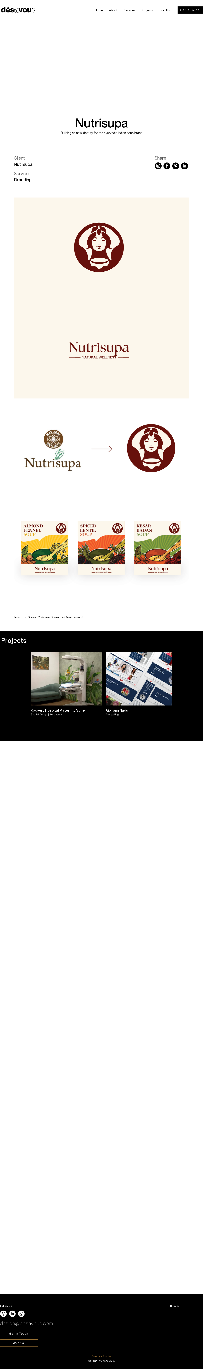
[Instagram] (158, 165)
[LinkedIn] (184, 165)
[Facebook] (166, 165)
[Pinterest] (175, 165)
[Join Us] (19, 1342)
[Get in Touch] (190, 10)
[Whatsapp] (3, 1314)
